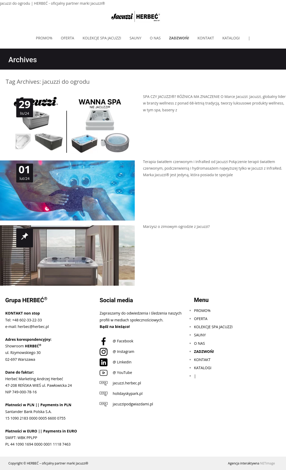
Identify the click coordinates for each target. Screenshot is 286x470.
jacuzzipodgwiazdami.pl (126, 403)
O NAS (155, 37)
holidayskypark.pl (121, 393)
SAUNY (135, 37)
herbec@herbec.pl (33, 326)
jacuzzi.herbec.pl (120, 382)
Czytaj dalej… (155, 119)
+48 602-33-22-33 (27, 319)
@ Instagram (117, 351)
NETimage (267, 463)
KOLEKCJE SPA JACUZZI (102, 37)
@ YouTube (116, 372)
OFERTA (67, 37)
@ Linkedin (116, 361)
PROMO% (44, 37)
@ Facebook (116, 340)
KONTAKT (205, 37)
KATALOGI (231, 37)
